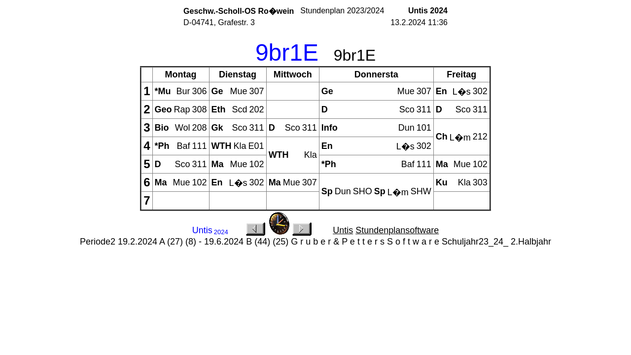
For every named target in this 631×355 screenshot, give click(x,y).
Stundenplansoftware (397, 230)
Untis (343, 230)
